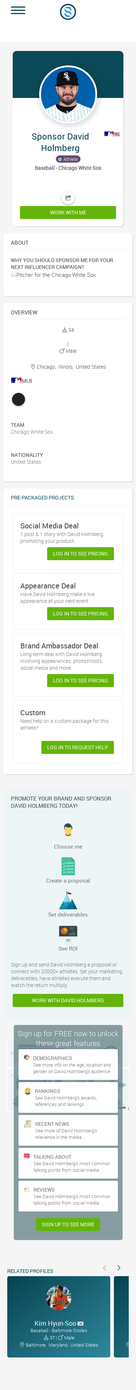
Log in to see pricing (80, 553)
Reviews (44, 1189)
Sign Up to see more (68, 1224)
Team (17, 424)
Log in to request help (77, 747)
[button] (68, 135)
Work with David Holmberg (68, 1000)
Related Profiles (30, 1270)
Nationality (27, 454)
